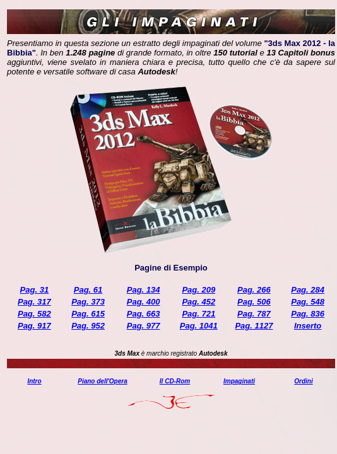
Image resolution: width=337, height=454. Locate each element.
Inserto (307, 325)
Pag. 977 (143, 325)
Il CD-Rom (175, 381)
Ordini (303, 381)
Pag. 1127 (254, 325)
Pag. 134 (143, 289)
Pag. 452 (198, 301)
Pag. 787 (254, 313)
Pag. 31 (34, 289)
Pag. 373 (88, 301)
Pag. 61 (88, 289)
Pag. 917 (34, 325)
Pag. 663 (143, 313)
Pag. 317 (34, 301)
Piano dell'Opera (102, 381)
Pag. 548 (307, 301)
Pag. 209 (198, 289)
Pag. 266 (254, 289)
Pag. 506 (254, 301)
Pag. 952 (88, 325)
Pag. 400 (143, 301)
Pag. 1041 (199, 325)
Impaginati (239, 381)
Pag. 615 (88, 313)
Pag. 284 (307, 289)
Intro (34, 381)
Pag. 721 (198, 313)
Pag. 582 (34, 313)
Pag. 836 (307, 313)
